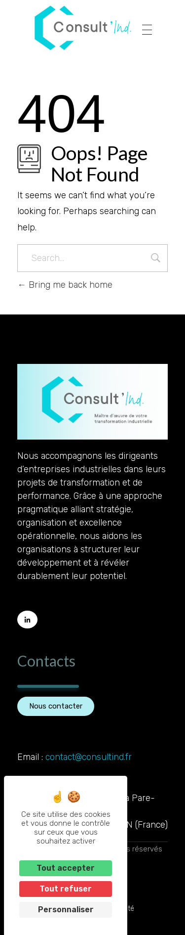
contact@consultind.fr (88, 757)
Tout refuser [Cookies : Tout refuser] (65, 888)
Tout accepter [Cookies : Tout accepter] (66, 868)
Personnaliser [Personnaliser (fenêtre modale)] (66, 909)
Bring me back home (64, 284)
